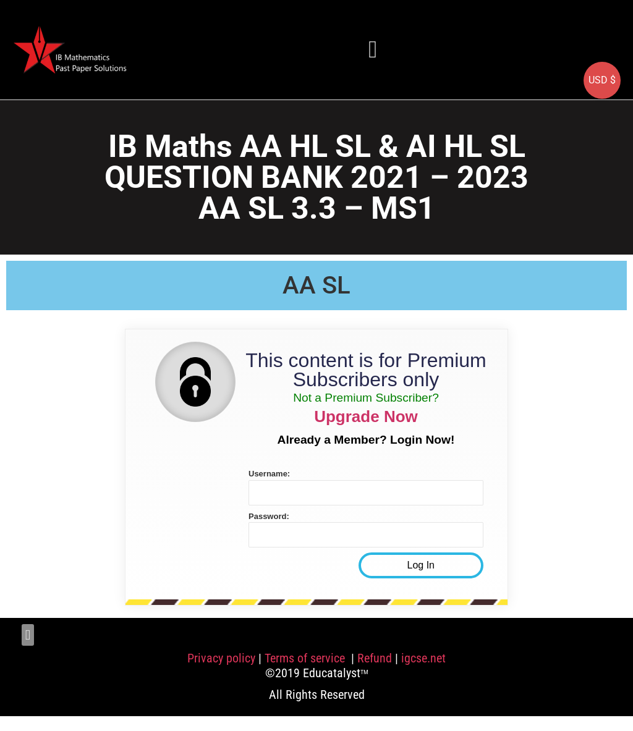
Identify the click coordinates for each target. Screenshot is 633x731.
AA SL (316, 285)
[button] (372, 49)
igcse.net (423, 658)
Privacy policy (221, 658)
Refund (374, 658)
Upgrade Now (366, 416)
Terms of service (306, 658)
